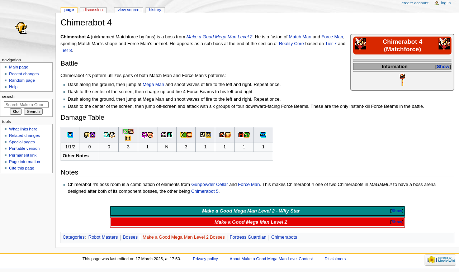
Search (8, 96)
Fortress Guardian (248, 237)
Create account (415, 3)
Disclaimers (335, 259)
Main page (18, 67)
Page (69, 10)
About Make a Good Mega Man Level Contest (271, 259)
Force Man (332, 36)
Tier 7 (331, 43)
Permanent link (22, 155)
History (155, 10)
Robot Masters (103, 237)
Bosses (130, 237)
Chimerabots (284, 237)
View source (128, 10)
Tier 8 (66, 50)
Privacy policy (205, 259)
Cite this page (21, 168)
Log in (446, 3)
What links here (23, 129)
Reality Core (291, 43)
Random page (22, 80)
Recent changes (24, 74)
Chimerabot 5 (204, 191)
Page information (24, 161)
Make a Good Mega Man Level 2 (219, 36)
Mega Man (153, 84)
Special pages (22, 142)
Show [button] (443, 66)
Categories (74, 237)
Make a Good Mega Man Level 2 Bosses (184, 237)
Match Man (300, 36)
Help (13, 87)
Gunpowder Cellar (209, 184)
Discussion (93, 10)
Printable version (24, 148)
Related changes (24, 135)
